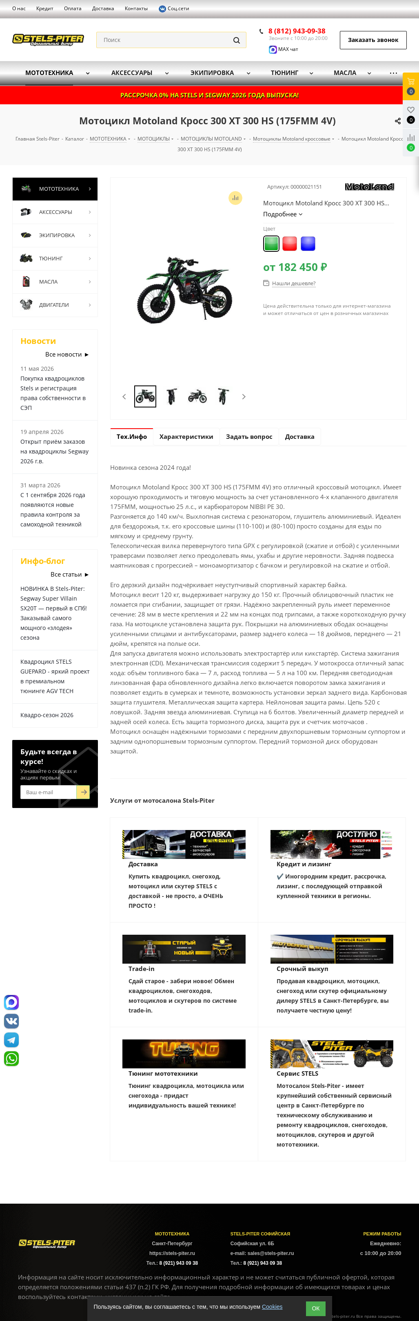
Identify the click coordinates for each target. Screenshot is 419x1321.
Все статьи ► (70, 574)
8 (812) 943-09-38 (297, 30)
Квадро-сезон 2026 (46, 715)
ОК (315, 1308)
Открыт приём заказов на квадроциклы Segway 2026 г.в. (54, 451)
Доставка (143, 864)
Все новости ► (67, 354)
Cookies (272, 1306)
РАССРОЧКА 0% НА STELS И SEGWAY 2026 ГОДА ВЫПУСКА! (209, 95)
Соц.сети (173, 9)
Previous (125, 397)
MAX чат (283, 49)
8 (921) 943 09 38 (179, 1263)
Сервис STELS (297, 1073)
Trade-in (142, 968)
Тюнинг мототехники (163, 1073)
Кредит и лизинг (304, 864)
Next (244, 397)
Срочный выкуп (302, 968)
